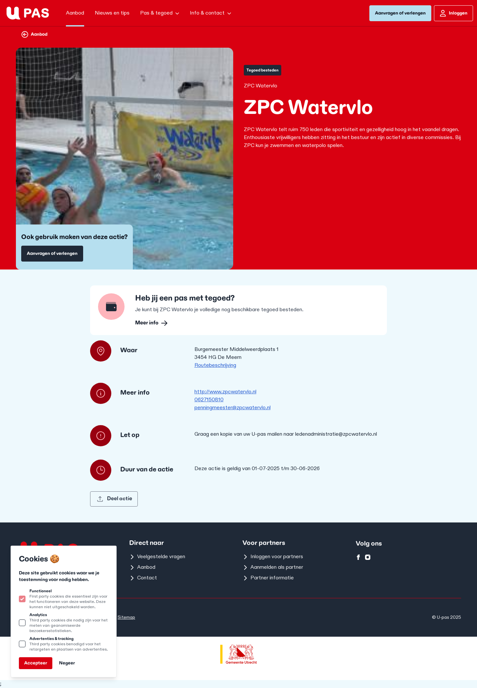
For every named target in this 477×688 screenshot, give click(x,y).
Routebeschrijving (215, 365)
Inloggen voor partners (272, 556)
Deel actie (114, 498)
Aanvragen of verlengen (400, 13)
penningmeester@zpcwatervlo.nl (232, 407)
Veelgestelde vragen (157, 556)
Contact (143, 577)
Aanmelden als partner (272, 567)
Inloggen (453, 13)
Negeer (67, 663)
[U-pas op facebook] (358, 557)
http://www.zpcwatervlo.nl (225, 391)
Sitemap (126, 617)
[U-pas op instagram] (368, 557)
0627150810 (209, 399)
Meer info (151, 322)
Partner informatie (268, 577)
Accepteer (35, 663)
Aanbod (34, 34)
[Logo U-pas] (27, 13)
